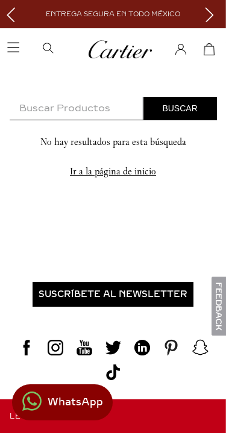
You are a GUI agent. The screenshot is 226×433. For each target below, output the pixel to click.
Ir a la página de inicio (113, 171)
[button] (64, 49)
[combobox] (113, 108)
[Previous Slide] (13, 14)
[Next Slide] (212, 14)
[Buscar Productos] (180, 108)
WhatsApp (75, 402)
